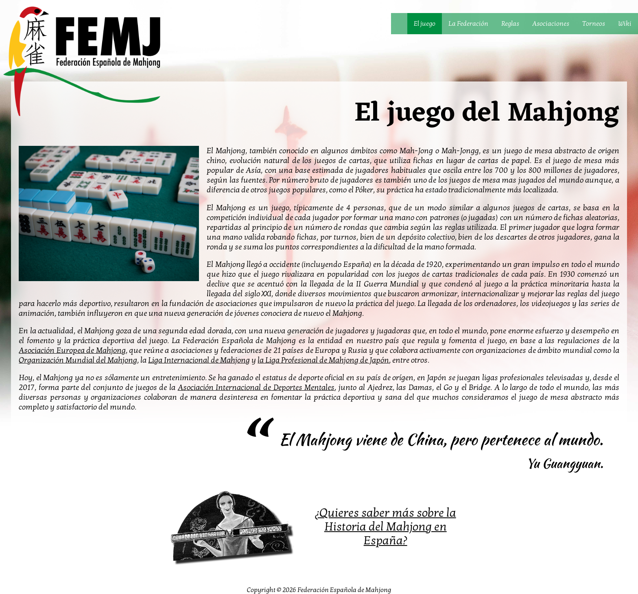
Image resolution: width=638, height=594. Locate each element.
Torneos (593, 24)
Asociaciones (550, 24)
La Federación (468, 24)
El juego (424, 24)
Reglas (510, 24)
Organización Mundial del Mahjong (78, 360)
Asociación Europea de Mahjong (72, 350)
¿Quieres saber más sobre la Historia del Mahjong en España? (385, 527)
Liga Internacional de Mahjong (199, 360)
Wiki (624, 24)
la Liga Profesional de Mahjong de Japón (323, 360)
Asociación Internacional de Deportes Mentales (256, 387)
